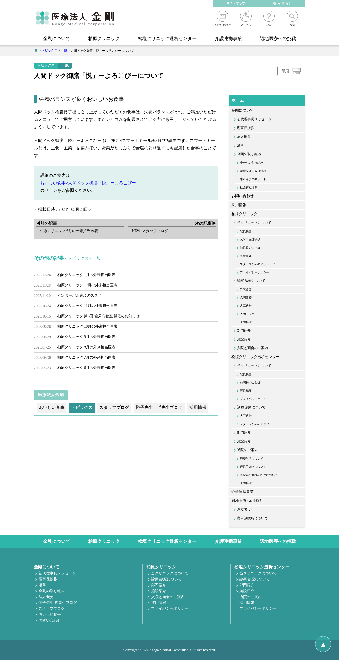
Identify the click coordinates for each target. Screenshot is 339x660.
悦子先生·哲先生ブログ (58, 603)
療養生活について (251, 458)
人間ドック (247, 313)
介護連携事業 (228, 38)
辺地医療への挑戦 (278, 38)
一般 (65, 65)
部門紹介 (244, 330)
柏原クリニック (104, 38)
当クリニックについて (254, 223)
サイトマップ (235, 3)
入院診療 (246, 297)
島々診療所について (252, 518)
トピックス (46, 65)
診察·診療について (251, 281)
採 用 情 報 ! (281, 3)
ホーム (237, 100)
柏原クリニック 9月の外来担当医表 (86, 337)
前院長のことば (250, 247)
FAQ (269, 18)
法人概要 (244, 137)
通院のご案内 (247, 450)
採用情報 (238, 205)
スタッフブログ (52, 608)
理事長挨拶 (245, 128)
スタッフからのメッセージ (257, 264)
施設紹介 (244, 339)
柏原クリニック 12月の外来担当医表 (87, 285)
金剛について (56, 38)
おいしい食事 (50, 614)
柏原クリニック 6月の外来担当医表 (86, 368)
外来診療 (246, 289)
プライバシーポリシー (254, 272)
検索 (292, 18)
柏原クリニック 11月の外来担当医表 (87, 306)
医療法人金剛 (51, 395)
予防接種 (246, 322)
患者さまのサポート (253, 179)
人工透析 (246, 305)
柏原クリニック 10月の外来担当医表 (87, 326)
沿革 (240, 145)
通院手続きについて (253, 466)
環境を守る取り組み (253, 170)
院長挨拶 (246, 231)
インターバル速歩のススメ (79, 295)
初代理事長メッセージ (254, 119)
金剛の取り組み (249, 154)
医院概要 (246, 255)
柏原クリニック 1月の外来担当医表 (86, 275)
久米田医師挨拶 (250, 239)
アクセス (246, 18)
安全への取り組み (251, 162)
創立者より (245, 509)
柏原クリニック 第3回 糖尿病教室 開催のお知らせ (98, 316)
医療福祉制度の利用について (259, 474)
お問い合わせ (223, 18)
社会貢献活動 (248, 187)
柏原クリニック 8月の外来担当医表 (86, 347)
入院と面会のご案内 (252, 348)
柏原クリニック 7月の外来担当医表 (86, 357)
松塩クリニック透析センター (167, 38)
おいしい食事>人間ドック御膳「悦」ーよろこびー (88, 183)
